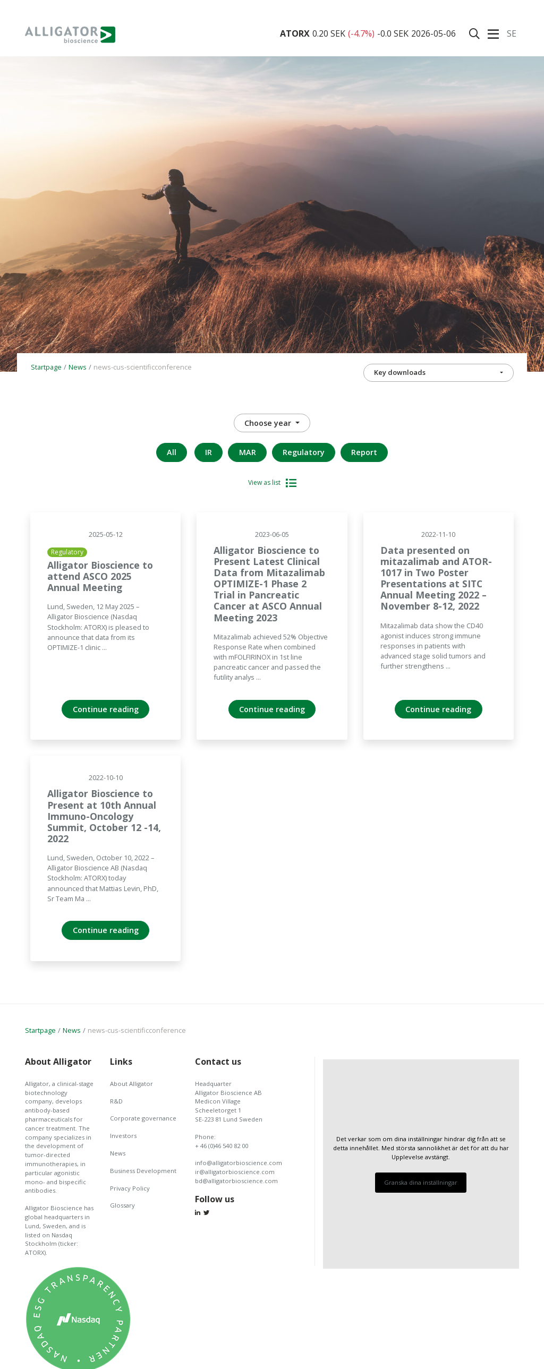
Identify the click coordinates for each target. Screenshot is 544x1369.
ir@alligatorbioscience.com (235, 1172)
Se (511, 33)
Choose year (268, 423)
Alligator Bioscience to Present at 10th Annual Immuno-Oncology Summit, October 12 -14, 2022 (104, 815)
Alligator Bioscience (70, 34)
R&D (116, 1101)
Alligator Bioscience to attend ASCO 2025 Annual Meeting (100, 576)
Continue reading (106, 709)
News (78, 367)
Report (364, 452)
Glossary (122, 1205)
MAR (247, 452)
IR (208, 452)
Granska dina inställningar (420, 1182)
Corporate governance (143, 1118)
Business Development (143, 1171)
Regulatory (304, 452)
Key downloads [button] (400, 372)
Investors (123, 1136)
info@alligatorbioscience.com (238, 1163)
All (171, 452)
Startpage (46, 367)
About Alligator (131, 1084)
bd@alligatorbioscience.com (236, 1181)
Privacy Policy (130, 1188)
